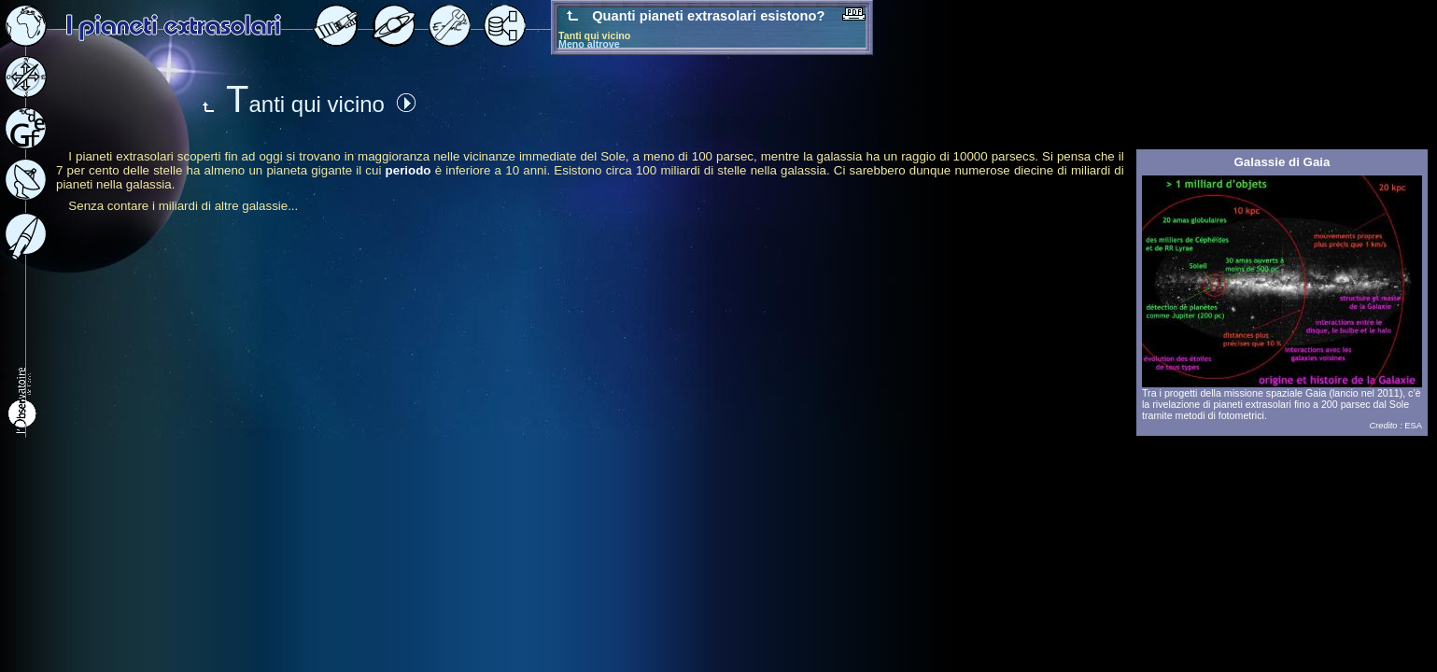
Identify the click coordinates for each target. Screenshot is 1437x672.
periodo (408, 170)
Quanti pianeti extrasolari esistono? (710, 15)
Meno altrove (589, 43)
